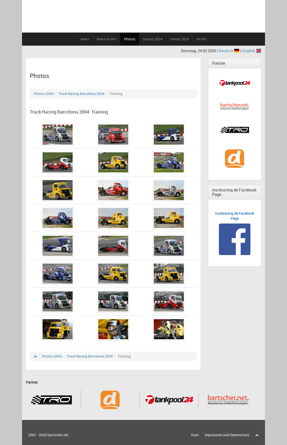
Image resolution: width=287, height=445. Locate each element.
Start (195, 434)
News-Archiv (106, 39)
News (84, 39)
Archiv (202, 39)
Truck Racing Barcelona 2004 (81, 93)
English (251, 50)
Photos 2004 (44, 93)
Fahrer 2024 (179, 39)
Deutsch (229, 50)
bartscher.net (58, 434)
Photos (129, 39)
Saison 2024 (153, 39)
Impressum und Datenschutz (227, 434)
